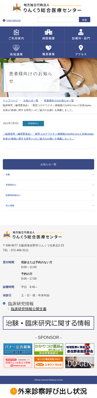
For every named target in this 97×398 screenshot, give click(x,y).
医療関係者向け (13, 195)
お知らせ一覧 (30, 100)
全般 (8, 174)
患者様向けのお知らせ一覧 (59, 100)
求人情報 (10, 205)
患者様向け (11, 185)
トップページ (10, 100)
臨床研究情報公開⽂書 (28, 309)
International (13, 20)
